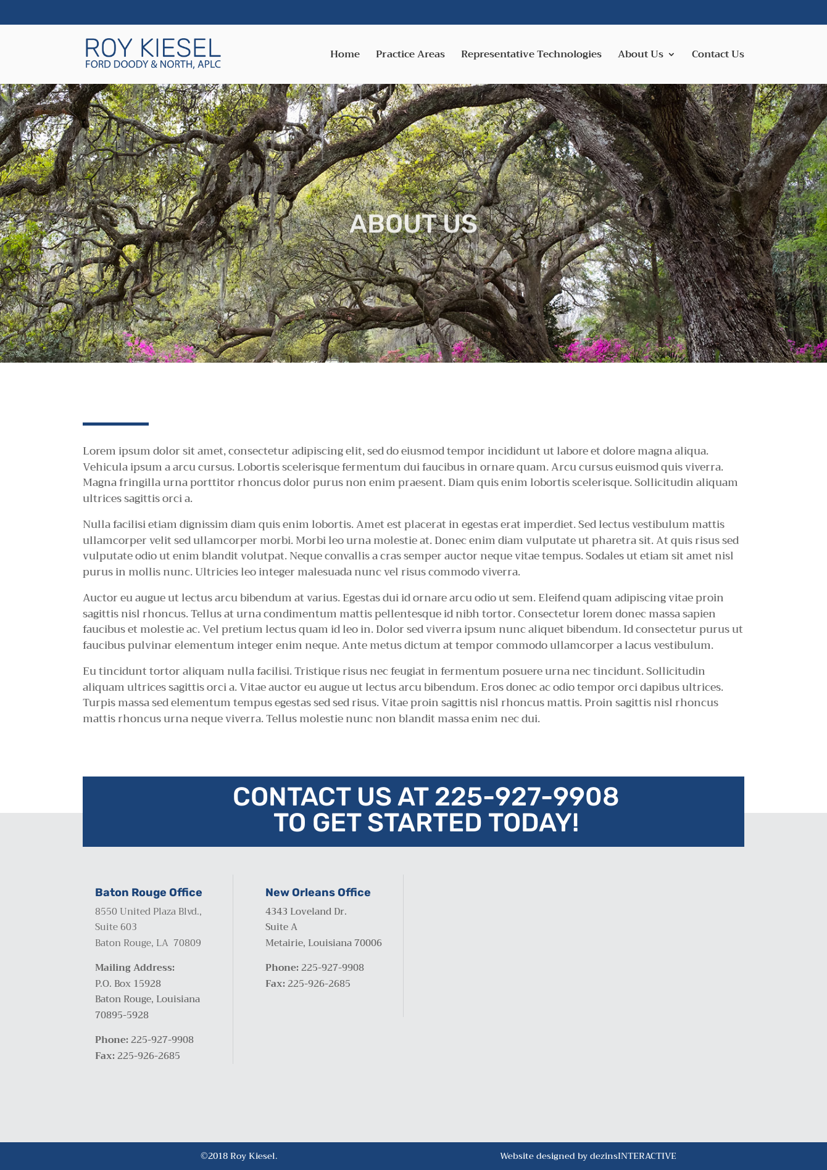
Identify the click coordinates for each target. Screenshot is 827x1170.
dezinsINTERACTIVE (633, 1155)
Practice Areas (410, 56)
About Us (640, 56)
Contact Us (718, 56)
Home (345, 56)
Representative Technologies (531, 56)
